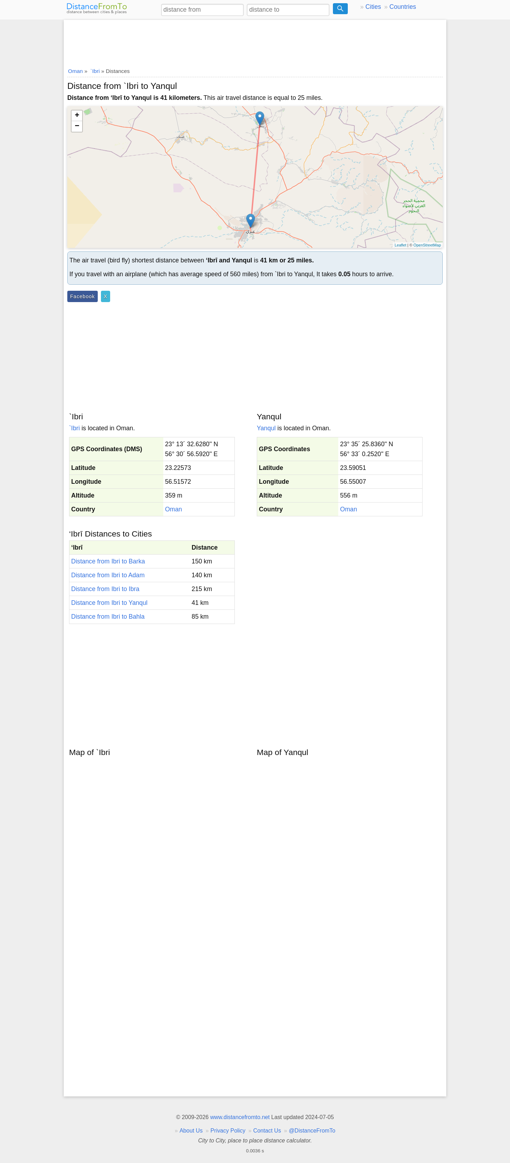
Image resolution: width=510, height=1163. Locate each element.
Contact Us (267, 1131)
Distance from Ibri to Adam (107, 575)
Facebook (82, 296)
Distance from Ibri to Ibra (105, 588)
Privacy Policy (227, 1131)
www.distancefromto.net (240, 1117)
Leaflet (400, 245)
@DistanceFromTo (312, 1131)
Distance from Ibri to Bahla (107, 616)
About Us (191, 1131)
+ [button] (77, 115)
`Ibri (74, 428)
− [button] (77, 126)
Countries (402, 6)
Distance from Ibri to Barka (108, 561)
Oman (173, 509)
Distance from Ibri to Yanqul (109, 602)
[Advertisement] (255, 41)
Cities (373, 6)
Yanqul (266, 428)
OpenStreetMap (427, 245)
